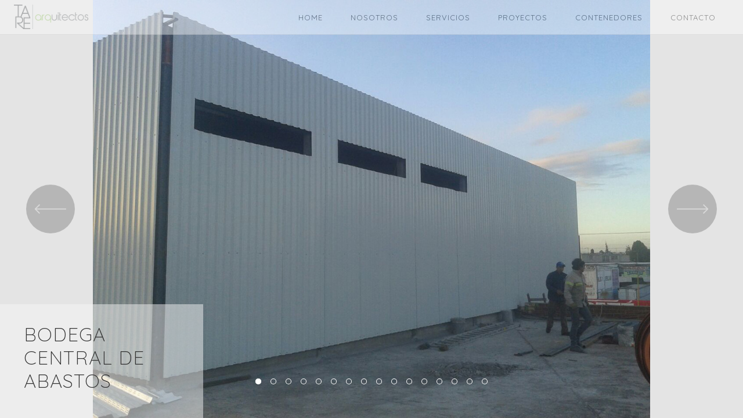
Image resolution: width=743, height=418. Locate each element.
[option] (371, 209)
